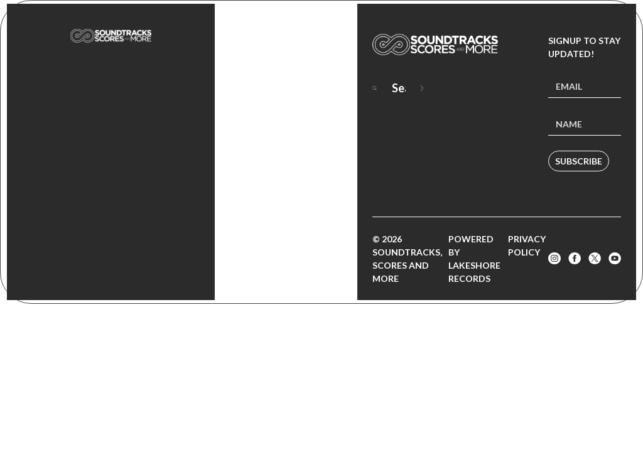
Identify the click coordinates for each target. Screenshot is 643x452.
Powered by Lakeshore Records (474, 259)
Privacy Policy (527, 245)
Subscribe (578, 161)
